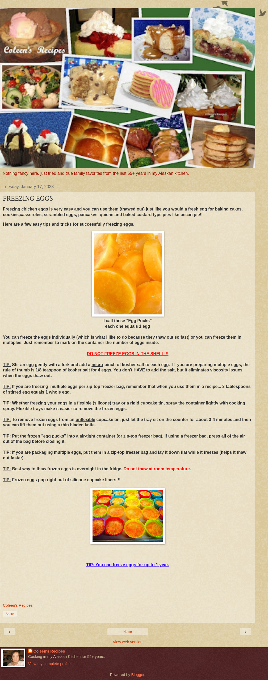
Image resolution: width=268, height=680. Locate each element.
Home (127, 632)
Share (10, 614)
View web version (128, 642)
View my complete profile (49, 664)
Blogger (137, 675)
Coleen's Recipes (49, 651)
